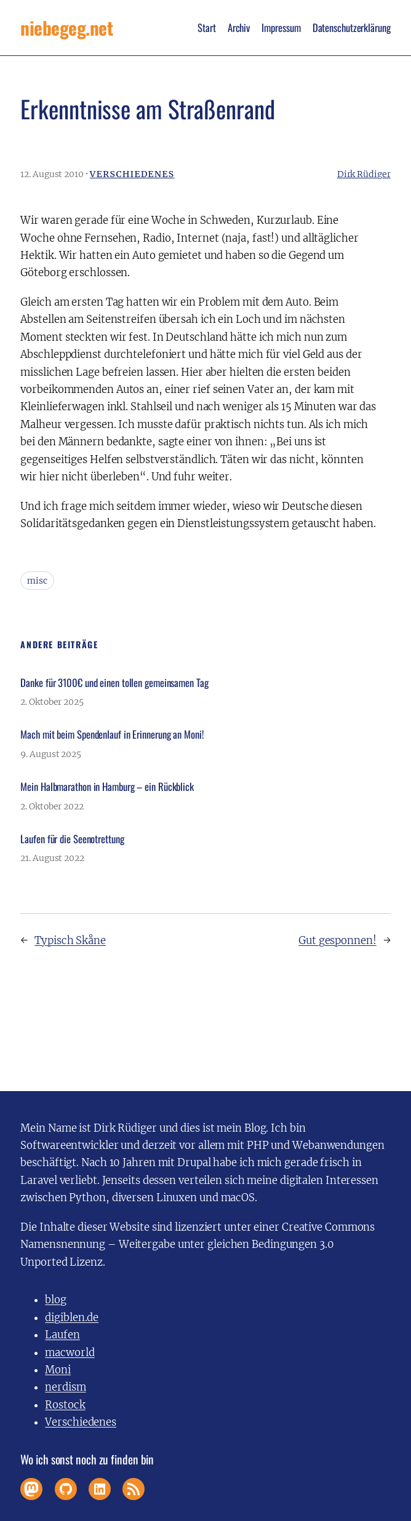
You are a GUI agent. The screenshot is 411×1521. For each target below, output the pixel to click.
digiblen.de (71, 1317)
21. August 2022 (52, 858)
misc (37, 580)
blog (55, 1299)
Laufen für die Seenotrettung (72, 839)
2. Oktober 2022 (52, 806)
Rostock (65, 1405)
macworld (69, 1352)
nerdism (65, 1387)
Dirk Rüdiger (364, 174)
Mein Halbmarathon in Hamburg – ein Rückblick (107, 786)
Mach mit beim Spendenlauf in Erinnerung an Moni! (111, 734)
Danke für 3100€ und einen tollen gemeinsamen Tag (114, 682)
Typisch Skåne (70, 940)
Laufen (62, 1334)
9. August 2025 (50, 754)
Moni (58, 1370)
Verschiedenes (132, 174)
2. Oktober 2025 (52, 701)
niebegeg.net (66, 27)
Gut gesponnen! (337, 940)
